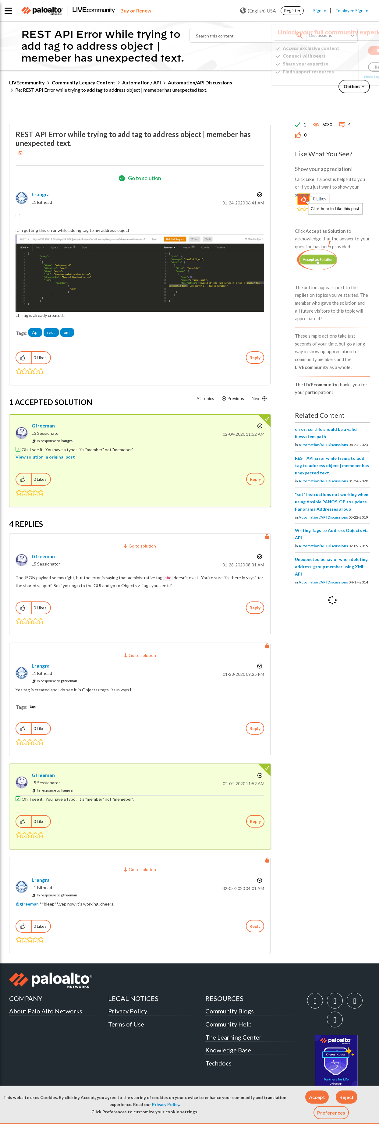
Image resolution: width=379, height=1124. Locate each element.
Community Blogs (229, 1011)
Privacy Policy (165, 1104)
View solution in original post (45, 456)
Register (292, 10)
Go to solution (144, 178)
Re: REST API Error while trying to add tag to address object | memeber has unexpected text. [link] (111, 90)
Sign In (319, 10)
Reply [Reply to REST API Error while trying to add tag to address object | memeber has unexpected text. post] (255, 357)
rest (51, 332)
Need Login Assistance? (342, 76)
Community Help (228, 1024)
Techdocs (218, 1063)
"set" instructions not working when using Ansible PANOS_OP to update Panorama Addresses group (331, 502)
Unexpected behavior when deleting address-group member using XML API (331, 566)
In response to (55, 440)
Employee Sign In (352, 10)
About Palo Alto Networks (45, 1011)
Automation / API (141, 82)
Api (35, 332)
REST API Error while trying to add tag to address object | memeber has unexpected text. (332, 465)
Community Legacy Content (83, 82)
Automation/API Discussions (200, 82)
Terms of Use (126, 1024)
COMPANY (25, 998)
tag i (33, 706)
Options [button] (352, 86)
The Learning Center (233, 1037)
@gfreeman (27, 903)
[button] (317, 1097)
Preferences (331, 1112)
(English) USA (258, 11)
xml (67, 332)
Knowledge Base (228, 1050)
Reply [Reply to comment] (255, 479)
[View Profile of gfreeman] (43, 425)
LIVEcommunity (27, 82)
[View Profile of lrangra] (41, 194)
